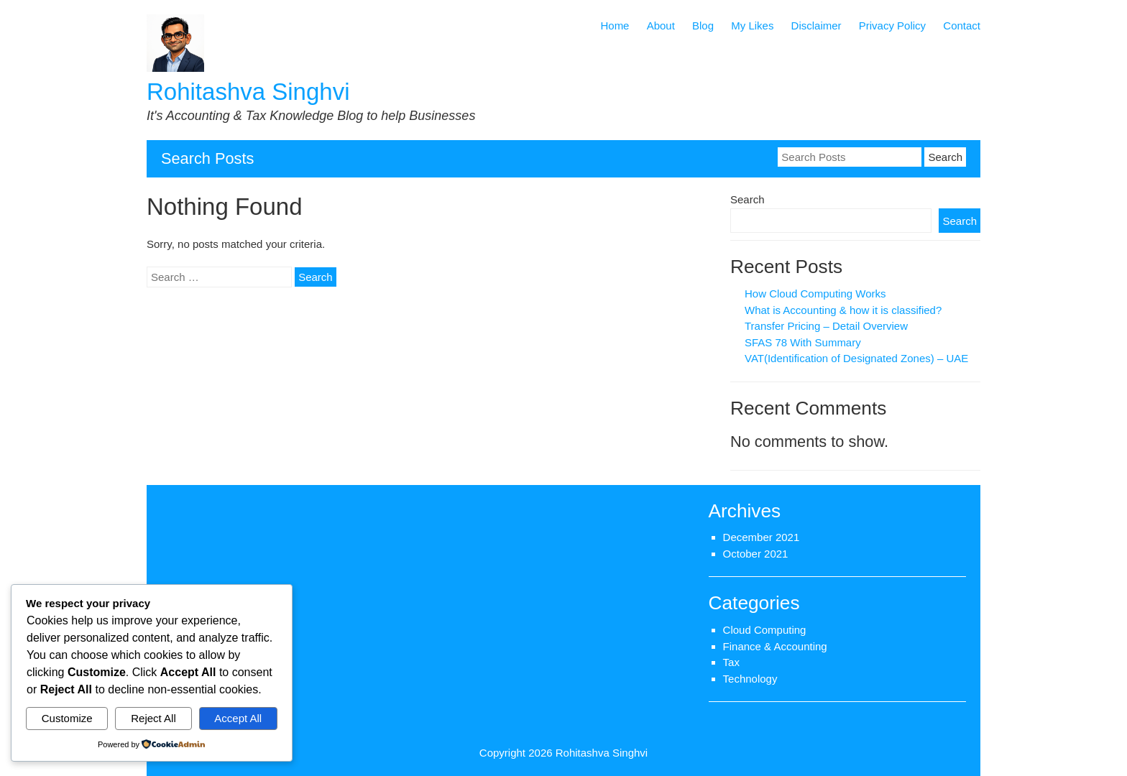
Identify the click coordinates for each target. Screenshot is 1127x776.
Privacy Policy (892, 25)
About (661, 25)
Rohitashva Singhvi (248, 91)
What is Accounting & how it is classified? (843, 310)
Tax (731, 662)
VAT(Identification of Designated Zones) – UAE (856, 358)
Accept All (238, 718)
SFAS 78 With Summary (803, 342)
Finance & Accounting (775, 646)
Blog (703, 25)
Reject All (153, 718)
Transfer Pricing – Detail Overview (826, 326)
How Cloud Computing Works (815, 293)
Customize (67, 718)
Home (614, 25)
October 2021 (755, 554)
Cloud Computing (764, 630)
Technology (750, 679)
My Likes (752, 25)
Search (747, 199)
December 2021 (761, 537)
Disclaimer (816, 25)
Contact (961, 25)
